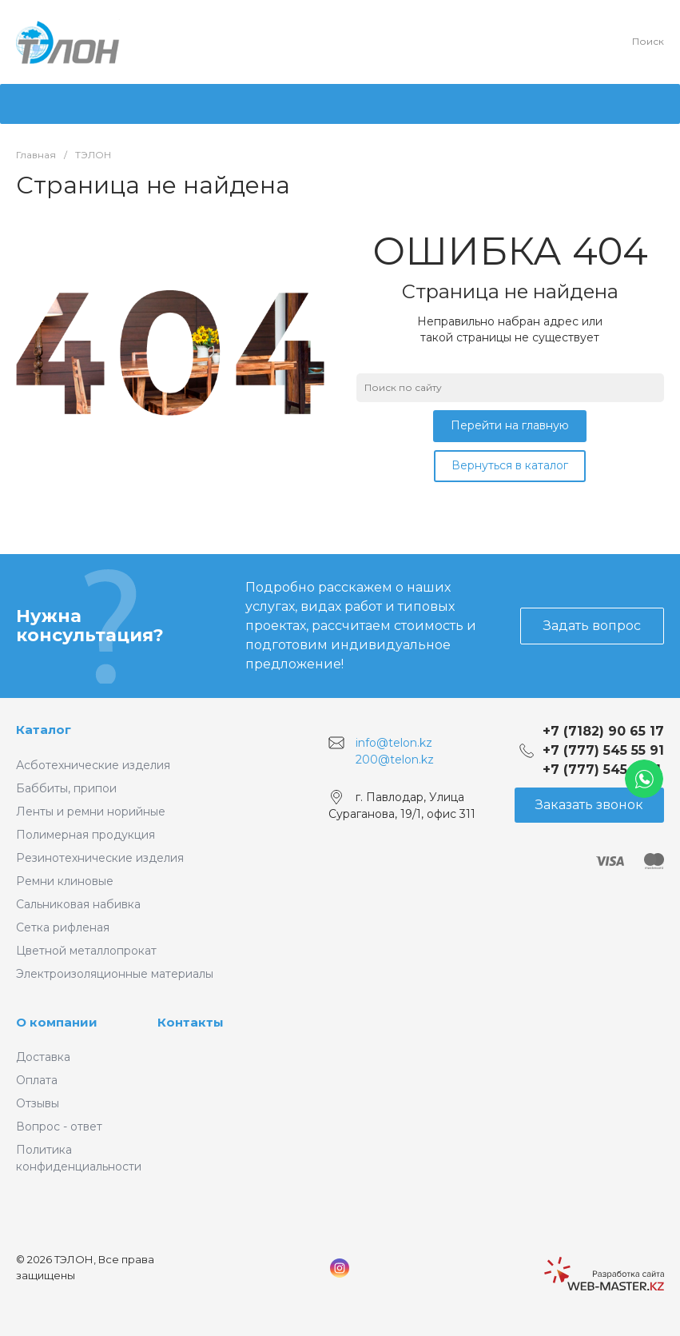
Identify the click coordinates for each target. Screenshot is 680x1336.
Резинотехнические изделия (100, 858)
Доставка (43, 1057)
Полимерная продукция (85, 835)
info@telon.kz (394, 742)
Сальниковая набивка (78, 904)
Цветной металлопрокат (86, 950)
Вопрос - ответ (59, 1126)
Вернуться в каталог (509, 465)
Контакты (190, 1022)
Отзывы (37, 1103)
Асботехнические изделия (93, 765)
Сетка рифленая (62, 927)
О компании (56, 1022)
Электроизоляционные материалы (114, 974)
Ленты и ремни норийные (90, 811)
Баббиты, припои (66, 788)
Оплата (37, 1080)
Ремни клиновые (64, 881)
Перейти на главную (510, 425)
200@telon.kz (395, 759)
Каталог (43, 729)
